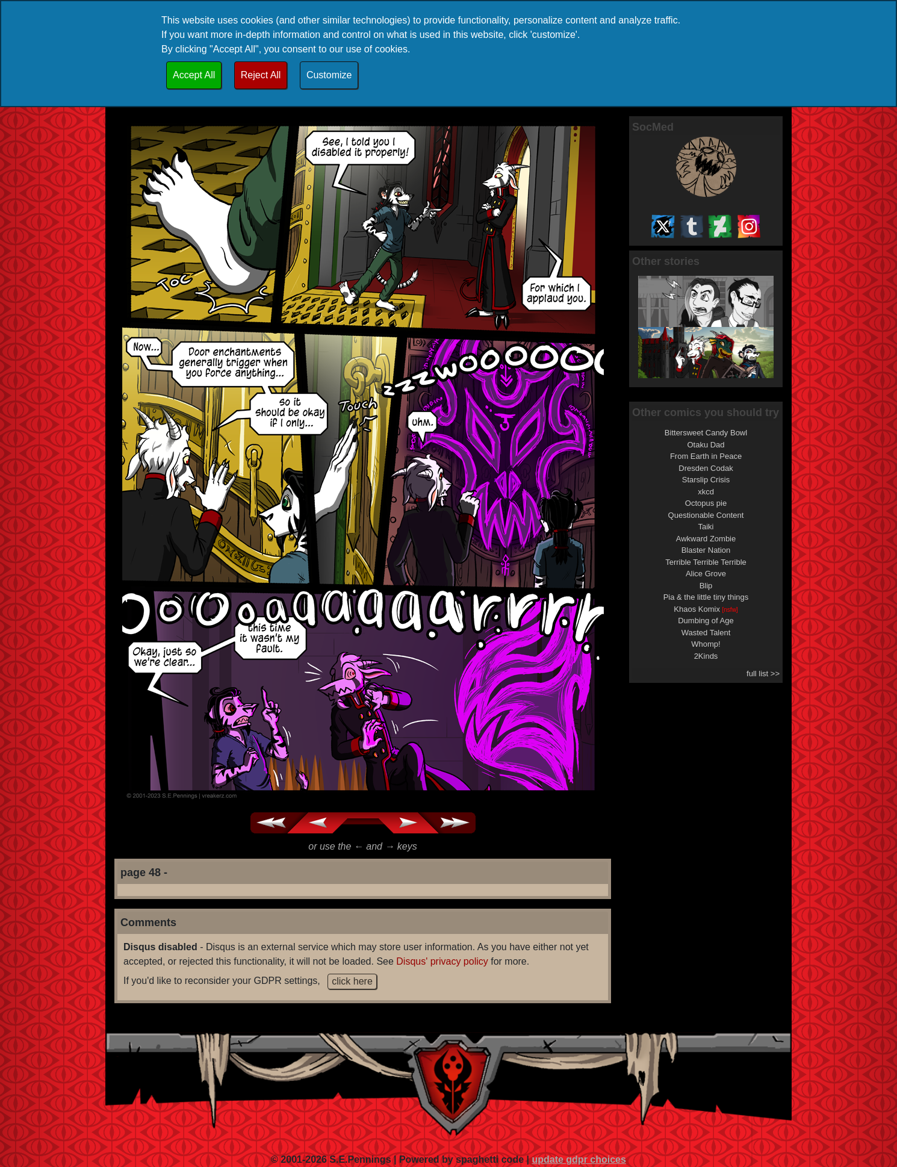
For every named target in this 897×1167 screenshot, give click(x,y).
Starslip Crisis (706, 479)
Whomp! (705, 644)
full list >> (763, 673)
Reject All (261, 75)
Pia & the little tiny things (706, 597)
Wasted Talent (706, 632)
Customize (329, 75)
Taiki (705, 526)
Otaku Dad (705, 444)
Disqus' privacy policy (442, 961)
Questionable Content (706, 515)
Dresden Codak (705, 468)
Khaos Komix (705, 609)
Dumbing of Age (706, 620)
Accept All (194, 75)
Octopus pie (706, 503)
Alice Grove (706, 573)
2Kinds (706, 656)
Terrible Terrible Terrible (705, 562)
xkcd (706, 491)
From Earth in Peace (706, 456)
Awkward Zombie (706, 538)
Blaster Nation (706, 550)
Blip (706, 585)
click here (352, 981)
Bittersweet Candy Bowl (706, 432)
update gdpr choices (578, 1159)
